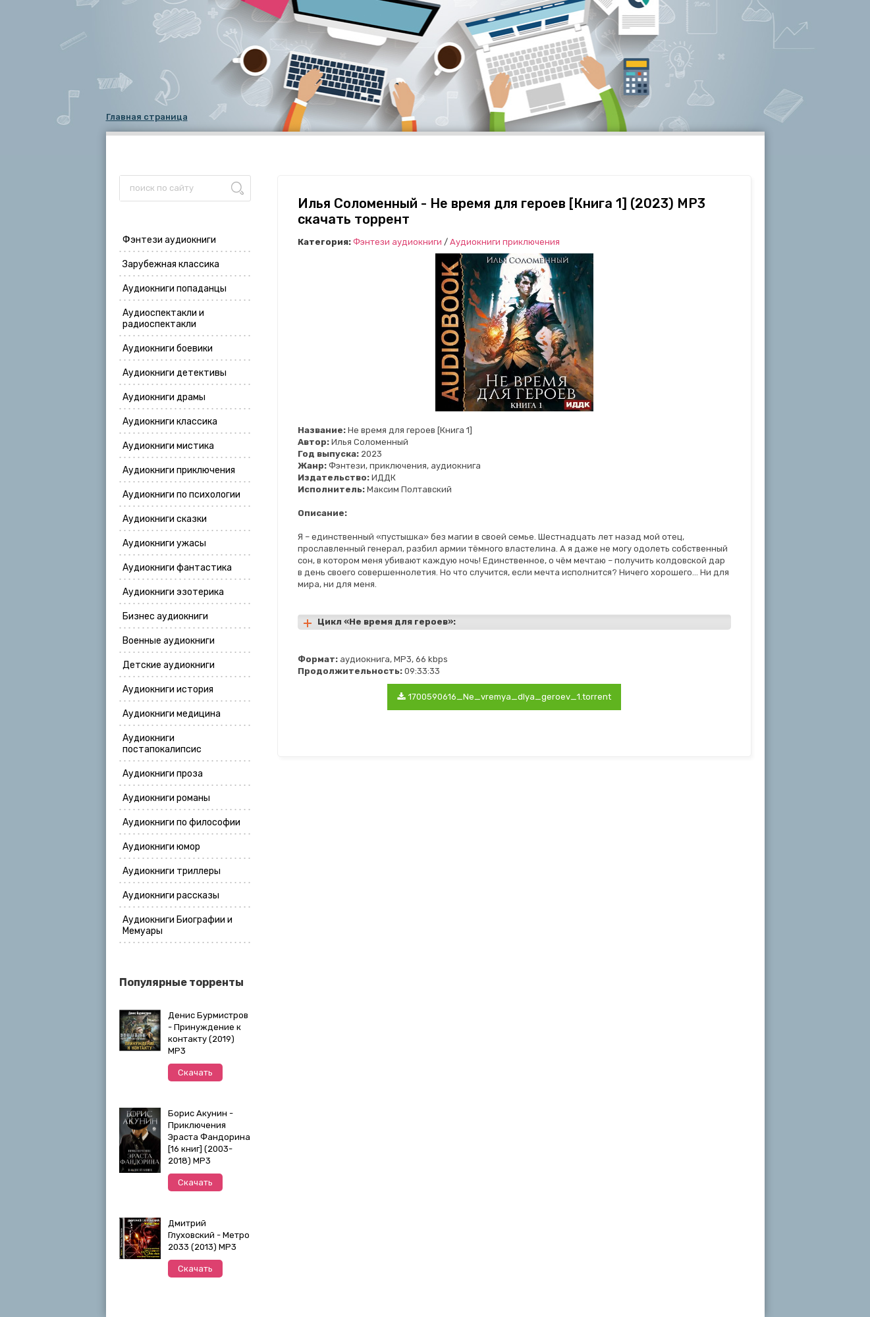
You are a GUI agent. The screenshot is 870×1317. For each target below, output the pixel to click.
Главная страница (147, 117)
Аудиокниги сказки (164, 519)
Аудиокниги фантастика (177, 567)
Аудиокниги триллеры (171, 871)
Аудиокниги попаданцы (174, 288)
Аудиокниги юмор (161, 846)
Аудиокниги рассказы (170, 895)
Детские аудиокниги (168, 665)
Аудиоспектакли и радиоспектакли (163, 318)
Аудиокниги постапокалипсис (162, 744)
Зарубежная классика (170, 264)
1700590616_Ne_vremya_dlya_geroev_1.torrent (504, 697)
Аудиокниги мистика (168, 446)
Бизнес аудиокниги (165, 616)
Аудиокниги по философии (181, 822)
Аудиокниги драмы (163, 397)
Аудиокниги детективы (174, 372)
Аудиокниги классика (169, 421)
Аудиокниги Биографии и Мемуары (177, 925)
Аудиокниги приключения (178, 470)
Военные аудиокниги (168, 640)
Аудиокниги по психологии (181, 494)
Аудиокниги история (167, 689)
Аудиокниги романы (166, 798)
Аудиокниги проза (162, 773)
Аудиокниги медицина (171, 713)
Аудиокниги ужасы (164, 543)
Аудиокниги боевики (167, 348)
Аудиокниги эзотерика (173, 592)
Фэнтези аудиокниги (169, 239)
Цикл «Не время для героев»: (386, 622)
